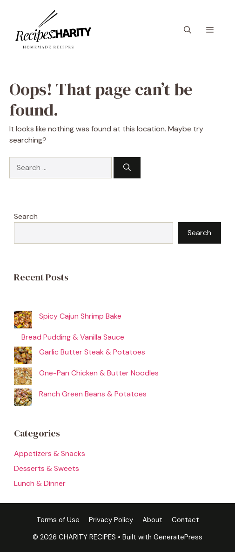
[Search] (127, 167)
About (152, 520)
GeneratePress (178, 537)
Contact (185, 520)
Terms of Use (58, 520)
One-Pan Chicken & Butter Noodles (99, 373)
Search (26, 216)
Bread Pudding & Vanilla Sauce (72, 337)
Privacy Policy (111, 520)
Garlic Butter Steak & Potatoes (92, 352)
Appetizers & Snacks (49, 453)
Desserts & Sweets (46, 468)
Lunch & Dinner (40, 483)
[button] (187, 30)
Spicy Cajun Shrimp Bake (80, 316)
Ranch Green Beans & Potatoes (93, 394)
